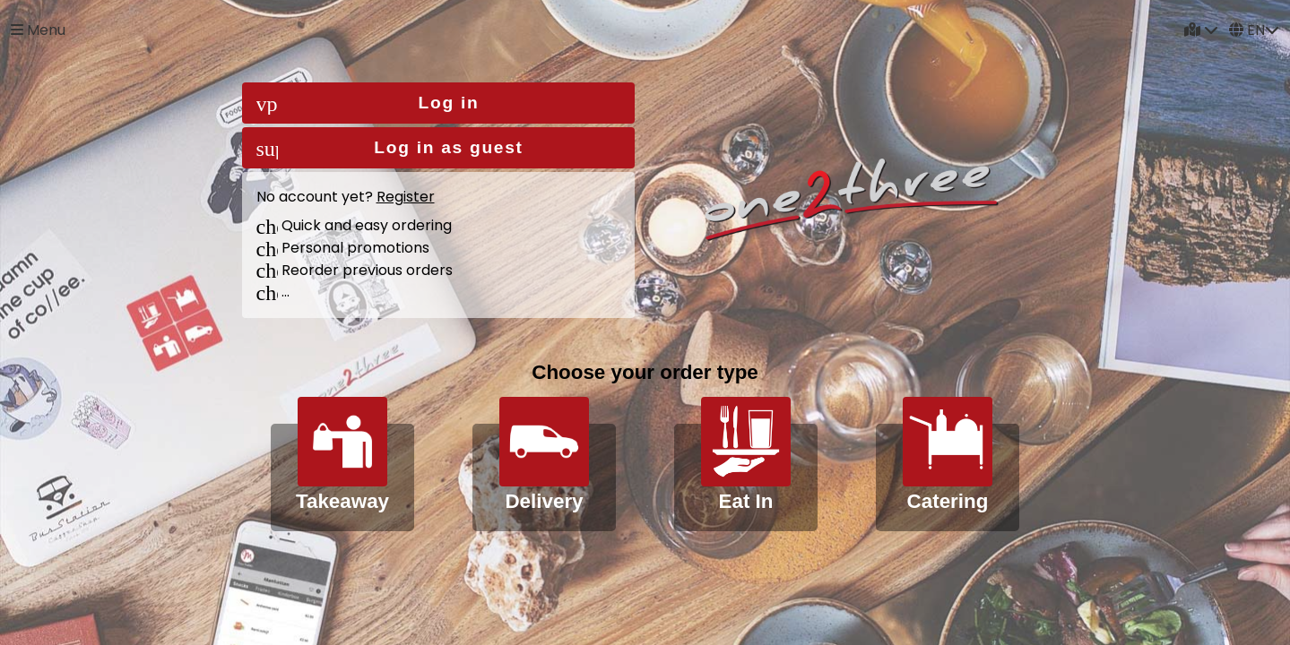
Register (406, 196)
